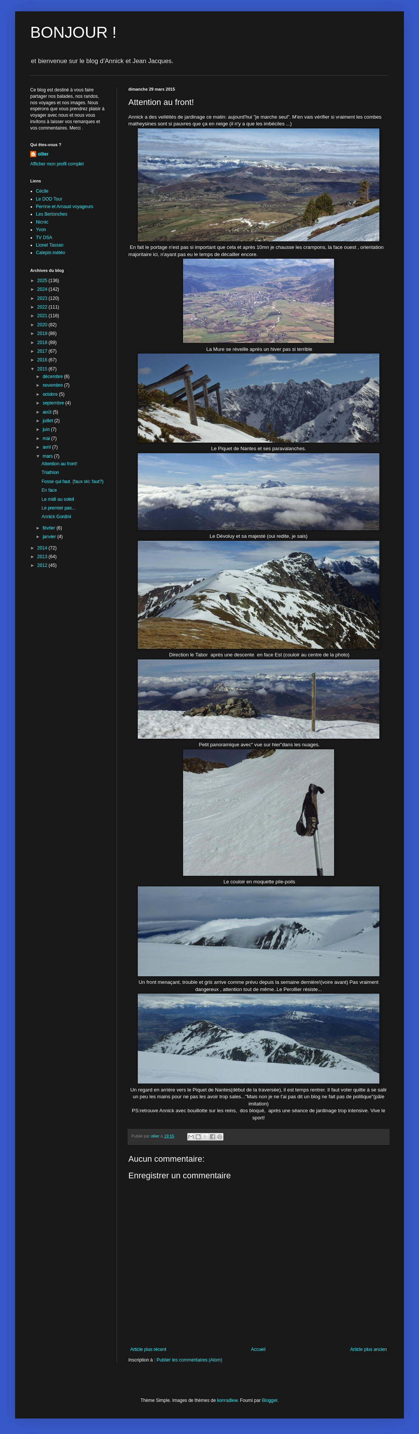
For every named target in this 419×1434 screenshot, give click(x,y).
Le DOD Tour (49, 199)
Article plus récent (148, 1349)
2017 (43, 351)
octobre (51, 394)
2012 (43, 565)
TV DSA (44, 237)
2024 (43, 289)
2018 (43, 342)
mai (47, 438)
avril (47, 447)
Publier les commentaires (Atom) (189, 1360)
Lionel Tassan (49, 245)
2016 (43, 360)
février (50, 528)
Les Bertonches (51, 214)
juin (47, 429)
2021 (43, 315)
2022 (43, 307)
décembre (53, 376)
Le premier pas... (58, 508)
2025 (43, 280)
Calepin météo (50, 252)
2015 (43, 369)
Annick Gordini (56, 516)
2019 (43, 333)
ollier (43, 154)
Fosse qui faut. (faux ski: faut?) (72, 481)
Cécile (42, 191)
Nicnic (42, 222)
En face (49, 490)
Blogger (269, 1400)
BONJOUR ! (73, 32)
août (48, 412)
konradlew (227, 1400)
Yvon (41, 229)
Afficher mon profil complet (57, 164)
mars (48, 456)
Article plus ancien (368, 1349)
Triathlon (50, 472)
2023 (43, 298)
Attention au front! (59, 463)
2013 (43, 556)
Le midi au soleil (58, 499)
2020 (43, 324)
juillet (48, 420)
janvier (50, 536)
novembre (53, 385)
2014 (43, 548)
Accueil (258, 1349)
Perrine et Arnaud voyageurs (64, 206)
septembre (54, 403)
